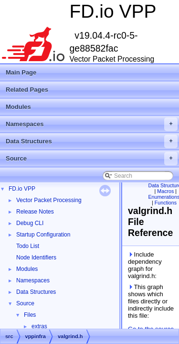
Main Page (21, 72)
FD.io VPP (22, 188)
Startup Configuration (43, 234)
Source (92, 158)
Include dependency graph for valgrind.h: (145, 265)
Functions (166, 202)
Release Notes (35, 211)
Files (30, 315)
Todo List (27, 246)
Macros (165, 191)
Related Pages (27, 89)
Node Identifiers (36, 257)
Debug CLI (29, 223)
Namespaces (92, 124)
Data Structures (92, 141)
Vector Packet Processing (49, 200)
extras (39, 326)
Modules (18, 106)
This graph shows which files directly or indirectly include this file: (151, 301)
